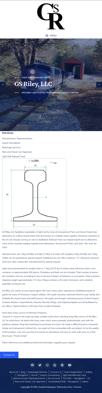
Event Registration (74, 372)
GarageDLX (22, 375)
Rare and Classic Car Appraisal (30, 381)
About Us (13, 372)
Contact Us (56, 372)
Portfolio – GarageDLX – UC (76, 378)
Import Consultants (50, 375)
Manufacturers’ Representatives (29, 378)
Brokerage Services (37, 372)
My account (54, 378)
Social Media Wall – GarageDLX (63, 381)
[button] (51, 35)
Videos (85, 381)
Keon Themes (74, 387)
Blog (23, 372)
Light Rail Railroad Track (74, 375)
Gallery (89, 372)
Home (34, 375)
